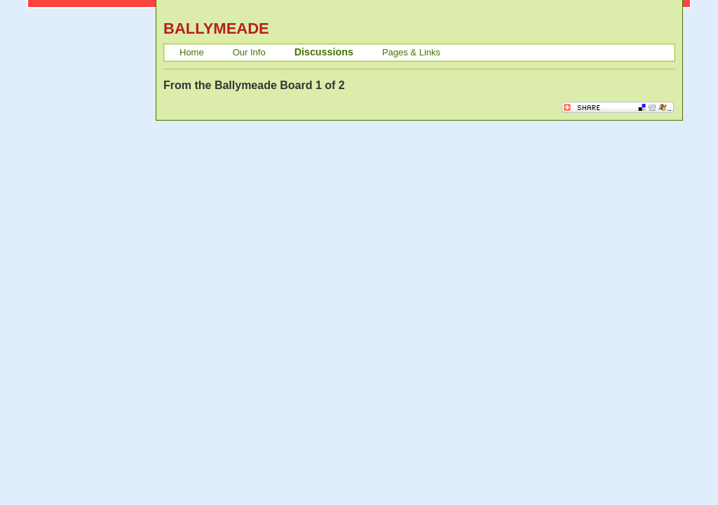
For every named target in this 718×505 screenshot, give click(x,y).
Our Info (249, 52)
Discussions (323, 52)
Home (192, 52)
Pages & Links (411, 52)
